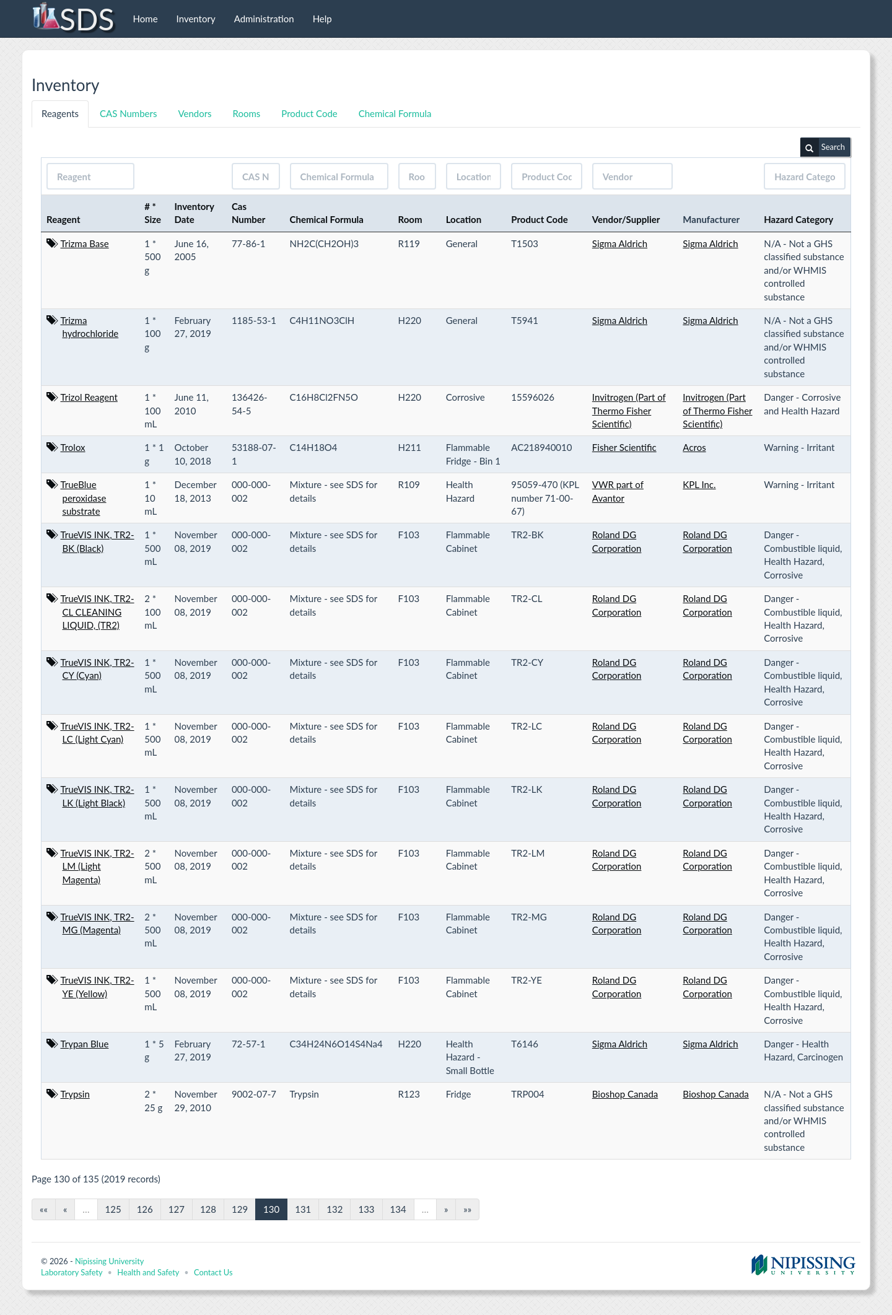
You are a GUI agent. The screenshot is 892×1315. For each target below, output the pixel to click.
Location (464, 219)
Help (322, 18)
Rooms (247, 113)
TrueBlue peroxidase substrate (84, 498)
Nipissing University (109, 1261)
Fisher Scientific (624, 447)
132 (334, 1209)
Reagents (60, 113)
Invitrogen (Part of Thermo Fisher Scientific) (629, 410)
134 (398, 1209)
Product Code (309, 113)
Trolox (73, 447)
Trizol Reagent (89, 397)
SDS (73, 19)
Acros (694, 447)
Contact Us (213, 1272)
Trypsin (75, 1093)
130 (271, 1209)
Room (410, 219)
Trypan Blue (85, 1043)
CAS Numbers (128, 113)
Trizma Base (85, 243)
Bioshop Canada (625, 1093)
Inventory (196, 18)
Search (822, 147)
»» (467, 1209)
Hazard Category (798, 219)
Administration (264, 18)
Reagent (63, 219)
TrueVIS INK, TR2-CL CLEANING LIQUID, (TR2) (97, 612)
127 (176, 1209)
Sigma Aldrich (619, 243)
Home (145, 18)
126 (145, 1209)
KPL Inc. (699, 484)
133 (366, 1209)
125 (113, 1209)
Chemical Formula (395, 113)
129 (240, 1209)
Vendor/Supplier (626, 219)
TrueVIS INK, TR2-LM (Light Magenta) (97, 866)
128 (208, 1209)
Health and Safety (148, 1272)
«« (44, 1209)
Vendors (194, 113)
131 (303, 1209)
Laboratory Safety (71, 1272)
